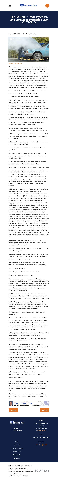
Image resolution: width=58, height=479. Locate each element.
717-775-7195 (17, 430)
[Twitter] (40, 445)
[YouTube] (45, 445)
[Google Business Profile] (43, 445)
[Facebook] (37, 445)
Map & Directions (41, 430)
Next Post (44, 410)
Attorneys (17, 445)
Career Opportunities (17, 448)
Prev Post (13, 410)
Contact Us (17, 458)
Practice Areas (17, 451)
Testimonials (16, 455)
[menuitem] (11, 476)
